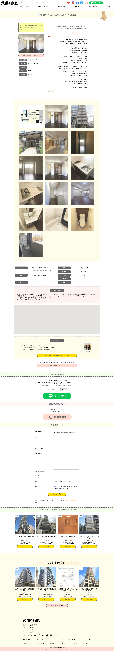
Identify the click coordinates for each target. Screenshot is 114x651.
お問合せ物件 (38, 431)
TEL (36, 442)
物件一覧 (77, 7)
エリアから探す (24, 7)
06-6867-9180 (32, 628)
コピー (64, 390)
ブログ (89, 639)
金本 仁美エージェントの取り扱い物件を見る (57, 355)
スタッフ (81, 639)
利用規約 (73, 500)
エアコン (37, 27)
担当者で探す (61, 7)
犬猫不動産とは (93, 7)
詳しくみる (24, 599)
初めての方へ (41, 643)
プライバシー (67, 500)
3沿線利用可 (33, 25)
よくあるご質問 (27, 643)
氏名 (36, 437)
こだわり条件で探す (43, 7)
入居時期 (37, 486)
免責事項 (88, 643)
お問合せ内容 (38, 454)
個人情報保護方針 (75, 643)
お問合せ (109, 7)
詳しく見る (24, 546)
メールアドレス (39, 448)
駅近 (27, 25)
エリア (37, 476)
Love (51, 36)
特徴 (36, 482)
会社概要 (52, 643)
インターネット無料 (28, 27)
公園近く (22, 25)
